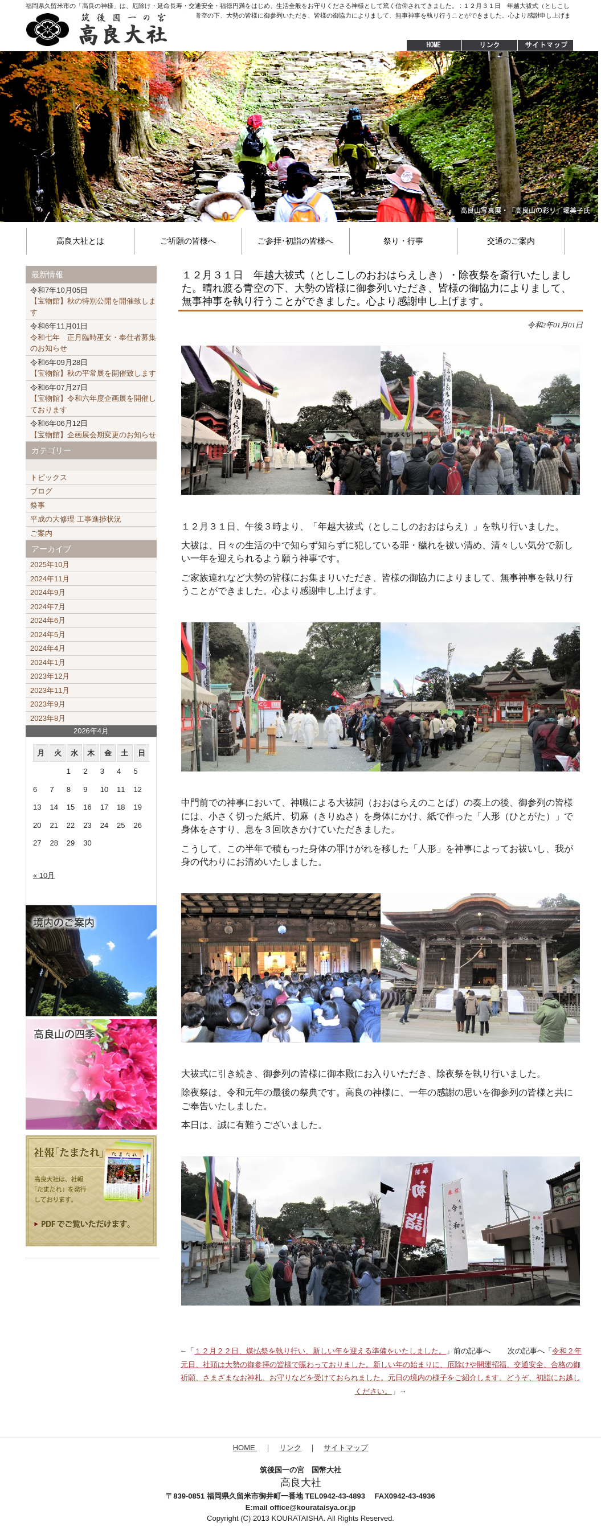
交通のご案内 (511, 240)
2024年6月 (48, 620)
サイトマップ (546, 45)
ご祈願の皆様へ (188, 240)
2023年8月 (48, 718)
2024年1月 (48, 662)
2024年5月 (48, 634)
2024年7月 (48, 606)
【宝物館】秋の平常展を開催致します (93, 368)
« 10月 (44, 875)
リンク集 (489, 45)
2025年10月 (49, 564)
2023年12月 (49, 676)
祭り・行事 (403, 240)
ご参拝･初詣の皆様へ (295, 240)
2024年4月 (48, 648)
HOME (428, 45)
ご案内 (41, 533)
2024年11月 (49, 578)
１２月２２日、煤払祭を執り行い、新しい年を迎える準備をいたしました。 (320, 1351)
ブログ (41, 491)
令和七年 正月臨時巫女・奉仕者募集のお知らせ (93, 337)
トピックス (48, 477)
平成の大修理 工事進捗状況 (75, 519)
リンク (290, 1447)
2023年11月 (49, 690)
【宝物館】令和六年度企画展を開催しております (93, 398)
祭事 (37, 505)
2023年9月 (48, 704)
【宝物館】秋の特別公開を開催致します (93, 301)
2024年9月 (48, 592)
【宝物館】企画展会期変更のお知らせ (93, 429)
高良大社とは (80, 240)
